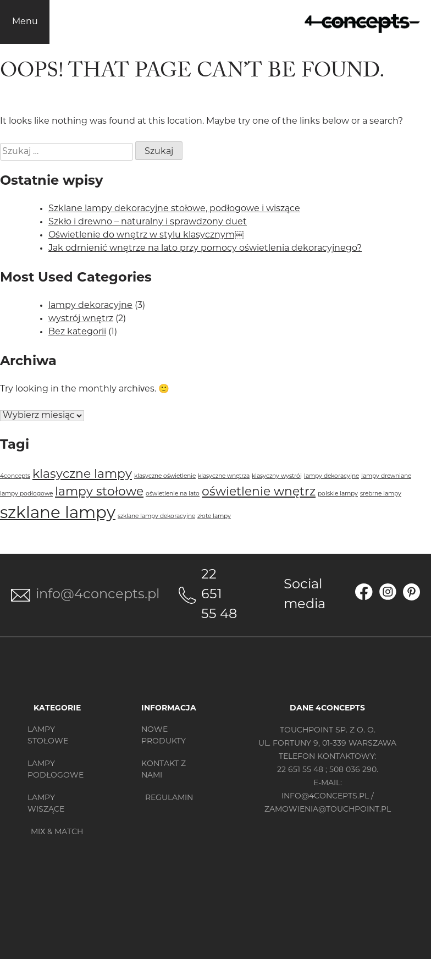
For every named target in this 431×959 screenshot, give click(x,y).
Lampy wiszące (45, 804)
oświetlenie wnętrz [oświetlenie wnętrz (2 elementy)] (259, 492)
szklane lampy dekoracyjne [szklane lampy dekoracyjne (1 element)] (156, 517)
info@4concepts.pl (97, 595)
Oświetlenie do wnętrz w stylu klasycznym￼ (146, 235)
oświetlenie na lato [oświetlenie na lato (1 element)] (173, 494)
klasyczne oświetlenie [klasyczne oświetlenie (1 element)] (165, 476)
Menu (25, 22)
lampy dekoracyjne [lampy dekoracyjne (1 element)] (331, 476)
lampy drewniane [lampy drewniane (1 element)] (386, 476)
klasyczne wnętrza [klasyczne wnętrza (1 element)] (224, 476)
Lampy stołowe (47, 736)
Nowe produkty (163, 736)
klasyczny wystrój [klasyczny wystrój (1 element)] (277, 476)
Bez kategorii (77, 332)
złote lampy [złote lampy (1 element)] (214, 517)
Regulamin (169, 798)
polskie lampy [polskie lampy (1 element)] (338, 494)
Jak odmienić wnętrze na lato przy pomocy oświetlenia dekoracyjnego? (205, 248)
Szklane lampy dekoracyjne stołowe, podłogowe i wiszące (174, 209)
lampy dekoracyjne (90, 305)
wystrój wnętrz (80, 319)
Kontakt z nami (163, 770)
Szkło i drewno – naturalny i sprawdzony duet (147, 222)
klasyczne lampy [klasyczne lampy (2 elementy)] (82, 475)
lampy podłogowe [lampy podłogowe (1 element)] (26, 494)
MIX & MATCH (57, 832)
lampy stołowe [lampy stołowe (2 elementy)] (99, 492)
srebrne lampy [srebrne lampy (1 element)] (380, 494)
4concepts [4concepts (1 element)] (15, 476)
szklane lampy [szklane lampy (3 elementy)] (57, 514)
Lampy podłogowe (55, 770)
